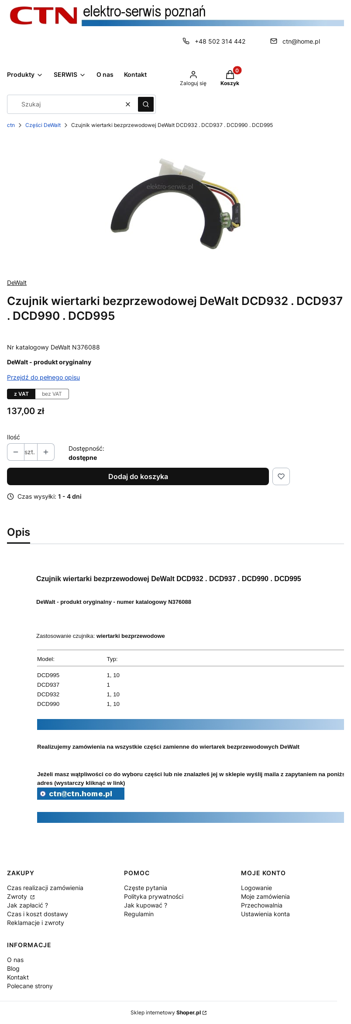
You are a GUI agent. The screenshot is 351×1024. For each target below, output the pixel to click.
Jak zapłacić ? (27, 905)
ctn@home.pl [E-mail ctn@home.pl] (301, 41)
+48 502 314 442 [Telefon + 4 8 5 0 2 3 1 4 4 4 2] (220, 41)
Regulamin (139, 914)
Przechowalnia (261, 905)
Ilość (13, 437)
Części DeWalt (43, 125)
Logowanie (256, 887)
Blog (13, 968)
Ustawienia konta (265, 914)
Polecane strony (30, 986)
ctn (11, 125)
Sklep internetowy (166, 1012)
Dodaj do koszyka (138, 476)
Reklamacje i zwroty (35, 922)
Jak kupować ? (145, 905)
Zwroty (18, 896)
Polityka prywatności (153, 896)
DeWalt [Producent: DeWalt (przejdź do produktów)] (17, 282)
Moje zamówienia (265, 896)
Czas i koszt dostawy (37, 914)
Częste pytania (145, 887)
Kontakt (18, 977)
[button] (146, 104)
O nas (15, 959)
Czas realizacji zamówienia (45, 887)
